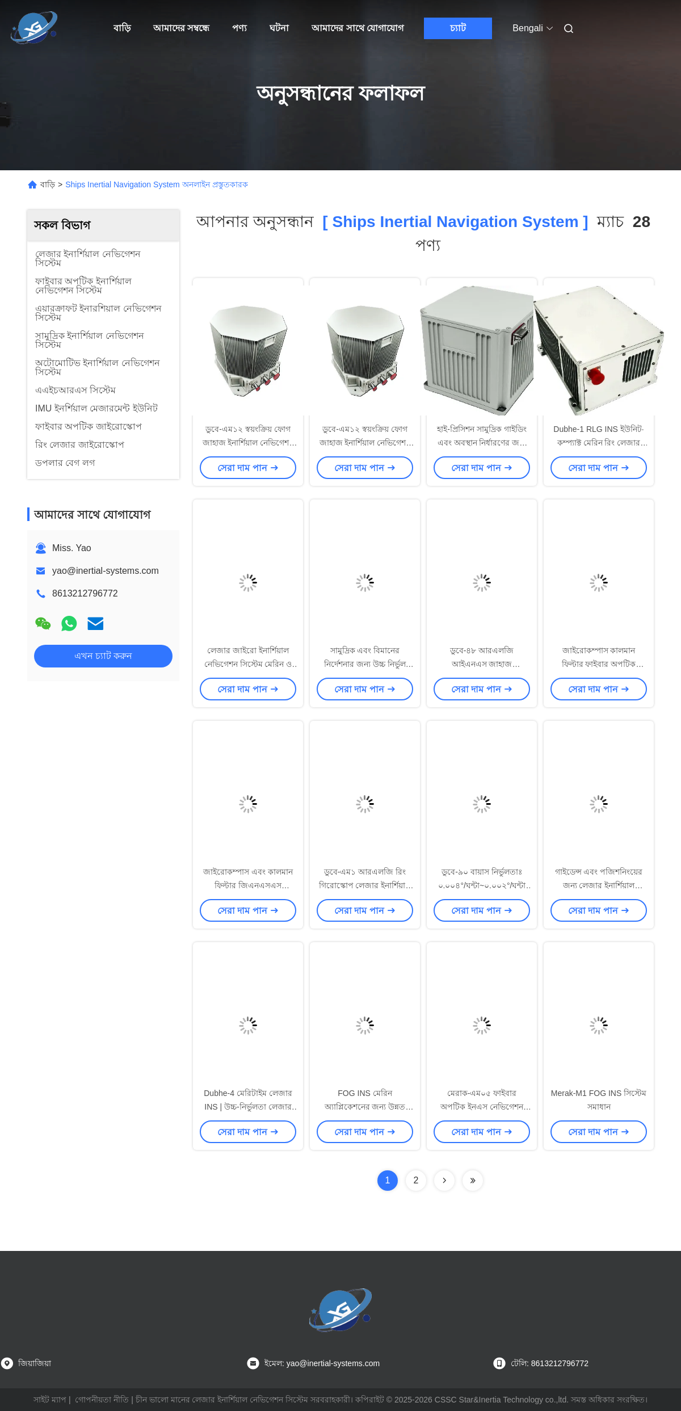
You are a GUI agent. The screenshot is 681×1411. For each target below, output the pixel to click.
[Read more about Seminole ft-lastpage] (473, 1180)
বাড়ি (122, 28)
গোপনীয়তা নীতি (102, 1399)
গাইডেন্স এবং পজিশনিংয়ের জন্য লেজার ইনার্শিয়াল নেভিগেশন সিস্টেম (599, 885)
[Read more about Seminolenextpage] (444, 1180)
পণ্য (239, 28)
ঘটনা (279, 28)
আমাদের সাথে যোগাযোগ (357, 28)
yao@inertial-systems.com (105, 571)
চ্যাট (458, 28)
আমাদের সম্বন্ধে (181, 28)
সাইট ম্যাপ (49, 1399)
